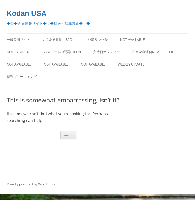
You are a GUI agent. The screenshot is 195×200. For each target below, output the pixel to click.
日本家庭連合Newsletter (152, 51)
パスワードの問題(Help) (62, 51)
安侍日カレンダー (106, 51)
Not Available (132, 39)
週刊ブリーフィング (22, 76)
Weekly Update (131, 64)
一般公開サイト (18, 39)
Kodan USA (27, 13)
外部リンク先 (98, 39)
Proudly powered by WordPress (31, 184)
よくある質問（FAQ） (58, 39)
